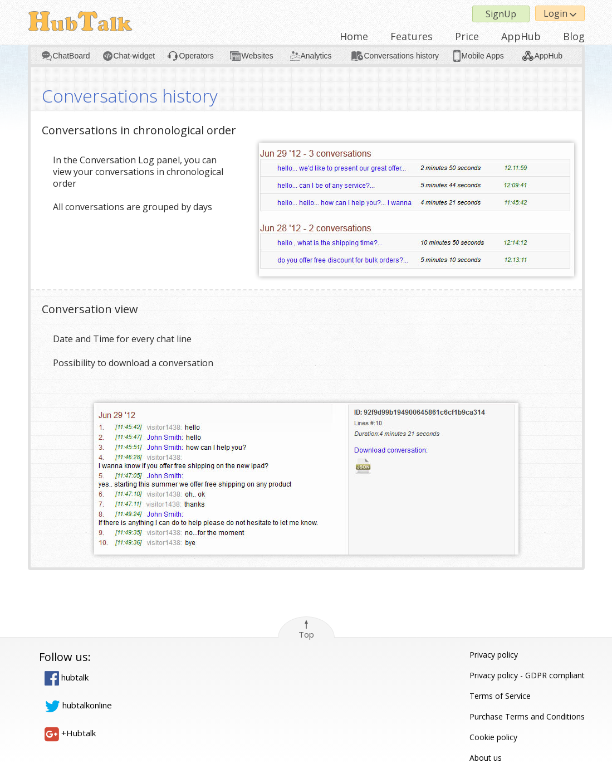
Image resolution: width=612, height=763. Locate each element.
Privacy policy (493, 654)
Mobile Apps (483, 55)
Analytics (316, 55)
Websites (257, 55)
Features (411, 36)
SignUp (501, 14)
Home (354, 36)
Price (467, 36)
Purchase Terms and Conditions (527, 716)
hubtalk (67, 677)
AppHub (521, 36)
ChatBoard (71, 55)
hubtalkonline (78, 705)
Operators (196, 55)
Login (560, 13)
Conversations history (401, 55)
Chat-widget (134, 55)
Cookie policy (493, 737)
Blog (574, 36)
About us (485, 757)
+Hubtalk (70, 732)
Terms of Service (500, 696)
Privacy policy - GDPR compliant (527, 675)
